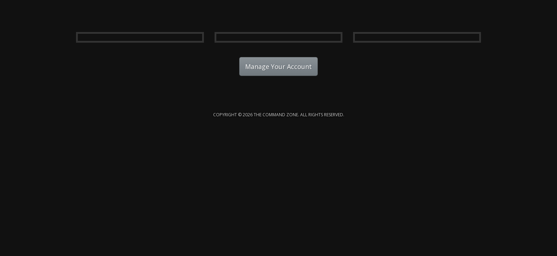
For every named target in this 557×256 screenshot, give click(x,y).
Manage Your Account (278, 66)
